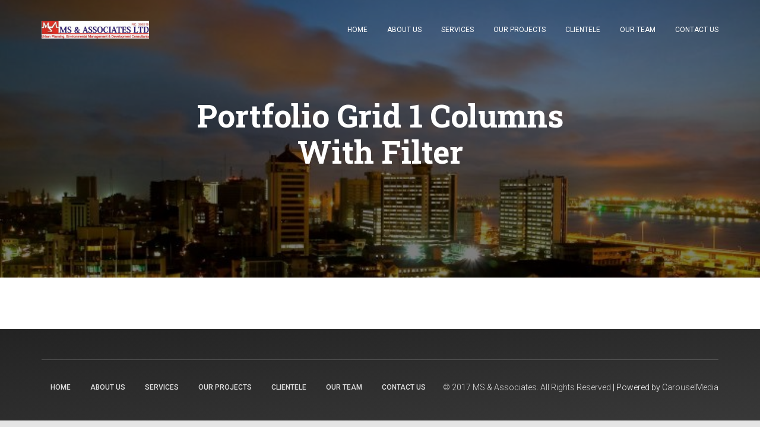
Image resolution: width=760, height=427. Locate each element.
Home (357, 30)
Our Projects (519, 30)
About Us (404, 30)
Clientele (582, 30)
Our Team (638, 30)
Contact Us (696, 30)
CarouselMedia (690, 387)
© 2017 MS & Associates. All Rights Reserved (527, 387)
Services (457, 30)
